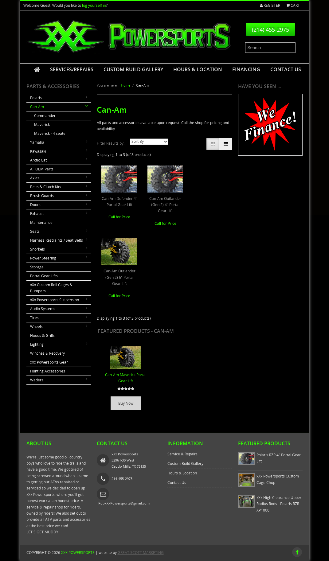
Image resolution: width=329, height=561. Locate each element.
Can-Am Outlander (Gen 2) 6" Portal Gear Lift (119, 277)
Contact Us (285, 69)
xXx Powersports (78, 552)
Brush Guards (42, 195)
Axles (34, 178)
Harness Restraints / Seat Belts (56, 240)
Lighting (37, 344)
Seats (35, 231)
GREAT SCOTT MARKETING (141, 552)
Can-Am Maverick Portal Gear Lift (126, 378)
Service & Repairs (182, 454)
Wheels (36, 326)
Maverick (42, 124)
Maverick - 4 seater (50, 133)
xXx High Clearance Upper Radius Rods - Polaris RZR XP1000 (279, 504)
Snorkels (37, 249)
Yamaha (37, 142)
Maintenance (41, 222)
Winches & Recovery (47, 353)
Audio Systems (42, 308)
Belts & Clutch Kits (45, 186)
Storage (37, 267)
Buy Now (125, 403)
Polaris (36, 97)
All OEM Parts (41, 169)
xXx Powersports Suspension (54, 299)
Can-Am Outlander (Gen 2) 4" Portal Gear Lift (165, 205)
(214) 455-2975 (270, 29)
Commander (45, 115)
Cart (293, 5)
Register (270, 5)
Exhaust (37, 213)
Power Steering (43, 258)
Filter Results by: (110, 143)
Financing (246, 69)
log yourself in (94, 5)
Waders (36, 380)
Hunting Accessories (47, 371)
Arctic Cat (38, 160)
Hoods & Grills (42, 335)
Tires (34, 317)
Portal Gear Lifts (44, 276)
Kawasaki (38, 151)
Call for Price (119, 217)
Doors (35, 204)
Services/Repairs (71, 69)
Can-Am (37, 106)
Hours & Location (197, 69)
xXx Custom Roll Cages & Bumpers (51, 288)
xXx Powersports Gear (49, 362)
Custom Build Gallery (133, 69)
